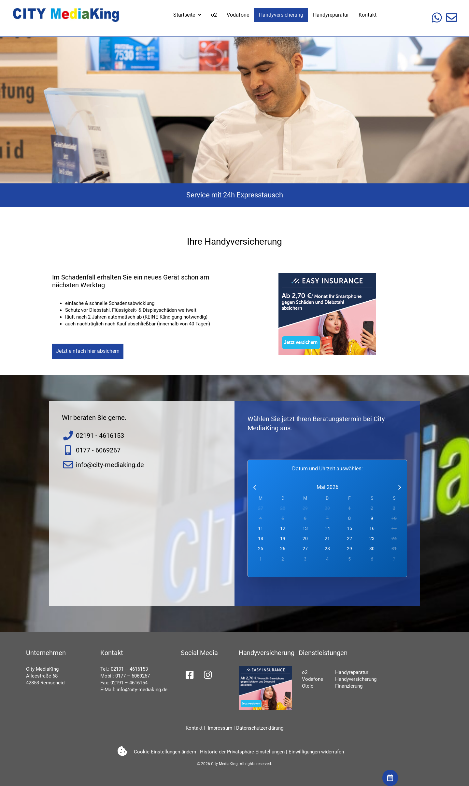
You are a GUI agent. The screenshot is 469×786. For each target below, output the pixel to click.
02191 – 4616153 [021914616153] (129, 669)
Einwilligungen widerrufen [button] (316, 752)
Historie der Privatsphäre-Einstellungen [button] (242, 752)
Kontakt (368, 15)
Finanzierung (348, 686)
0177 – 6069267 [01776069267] (132, 676)
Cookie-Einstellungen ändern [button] (165, 752)
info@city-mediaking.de (142, 690)
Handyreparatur (331, 15)
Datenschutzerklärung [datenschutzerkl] (259, 728)
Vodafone (238, 15)
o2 (214, 15)
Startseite (187, 15)
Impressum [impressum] (219, 728)
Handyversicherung (281, 15)
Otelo (308, 686)
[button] (187, 15)
